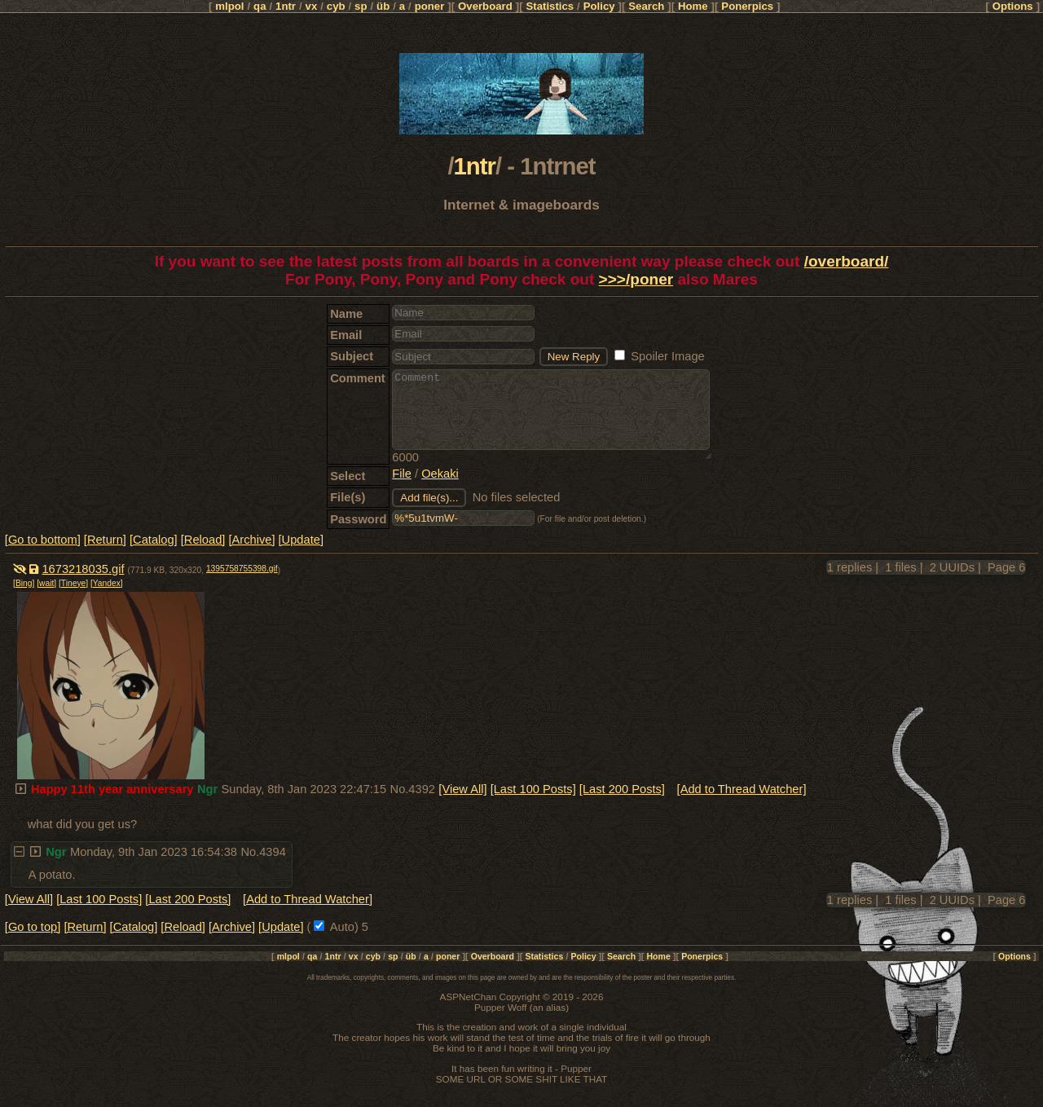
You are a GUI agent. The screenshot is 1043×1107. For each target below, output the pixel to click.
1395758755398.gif (242, 568)
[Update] (301, 539)
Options (1012, 6)
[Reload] (203, 539)
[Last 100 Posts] (533, 789)
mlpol (229, 6)
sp (360, 6)
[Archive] (251, 539)
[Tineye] (73, 583)
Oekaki (440, 473)
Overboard (485, 6)
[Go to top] (32, 926)
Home (693, 6)
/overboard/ (846, 261)
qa (259, 6)
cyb (336, 6)
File (401, 473)
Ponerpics (747, 6)
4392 (421, 789)
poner (430, 6)
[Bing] (23, 583)
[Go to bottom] (43, 539)
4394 (272, 851)
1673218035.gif (83, 569)
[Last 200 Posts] (622, 789)
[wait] (46, 583)
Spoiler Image (659, 356)
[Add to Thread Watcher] (742, 789)
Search (646, 6)
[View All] (462, 789)
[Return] (105, 539)
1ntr (285, 6)
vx (312, 6)
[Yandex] (106, 583)
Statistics (550, 6)
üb (382, 6)
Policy (599, 6)
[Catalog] (154, 539)
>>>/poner (636, 279)
